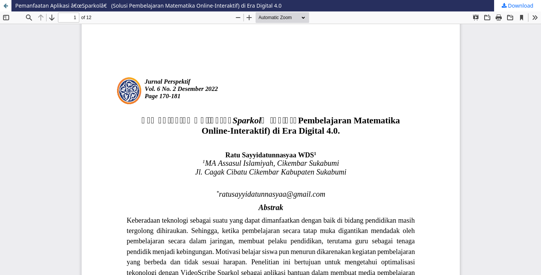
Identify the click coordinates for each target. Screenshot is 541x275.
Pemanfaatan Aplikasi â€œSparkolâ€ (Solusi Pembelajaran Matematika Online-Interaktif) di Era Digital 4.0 (148, 5)
